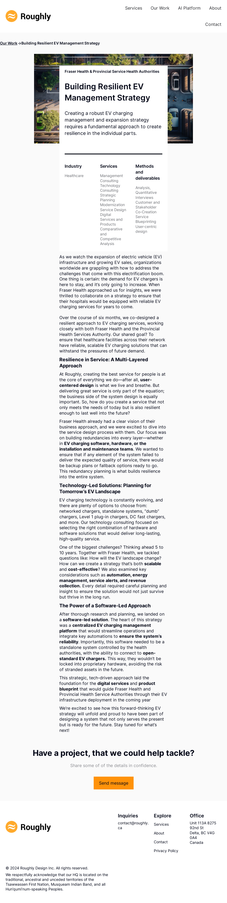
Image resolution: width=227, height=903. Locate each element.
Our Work (8, 43)
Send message (113, 783)
